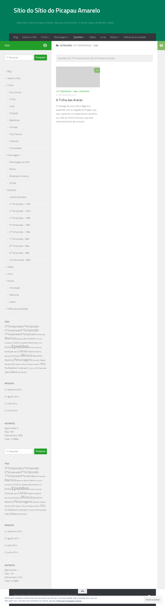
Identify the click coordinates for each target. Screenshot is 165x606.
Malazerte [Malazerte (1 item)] (31, 352)
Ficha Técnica (16, 134)
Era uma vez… (16, 92)
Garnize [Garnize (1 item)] (32, 347)
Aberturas (14, 295)
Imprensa (14, 141)
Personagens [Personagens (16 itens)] (23, 360)
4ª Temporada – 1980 (20, 218)
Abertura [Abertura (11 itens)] (10, 338)
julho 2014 (12, 403)
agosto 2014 (13, 396)
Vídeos (92, 37)
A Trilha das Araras (69, 100)
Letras (12, 301)
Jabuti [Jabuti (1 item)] (16, 352)
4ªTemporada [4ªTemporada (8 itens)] (30, 326)
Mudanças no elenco (19, 176)
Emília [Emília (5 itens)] (8, 347)
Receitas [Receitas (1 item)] (8, 364)
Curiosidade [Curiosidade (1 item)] (23, 343)
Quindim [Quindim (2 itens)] (36, 360)
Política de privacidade (135, 37)
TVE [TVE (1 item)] (36, 368)
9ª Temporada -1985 (19, 253)
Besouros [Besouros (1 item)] (19, 339)
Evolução (14, 113)
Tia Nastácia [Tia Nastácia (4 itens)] (11, 368)
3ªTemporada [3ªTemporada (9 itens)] (13, 326)
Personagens (60, 37)
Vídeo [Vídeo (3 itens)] (7, 372)
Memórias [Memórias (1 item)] (8, 356)
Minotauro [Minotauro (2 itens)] (16, 356)
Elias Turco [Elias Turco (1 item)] (38, 343)
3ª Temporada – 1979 (20, 211)
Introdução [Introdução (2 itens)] (9, 351)
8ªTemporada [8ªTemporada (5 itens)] (27, 334)
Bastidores (15, 120)
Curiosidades (16, 148)
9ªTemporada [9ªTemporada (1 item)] (40, 335)
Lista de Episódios (18, 197)
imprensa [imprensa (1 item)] (38, 347)
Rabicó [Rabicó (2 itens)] (43, 360)
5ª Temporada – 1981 (20, 225)
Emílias (13, 183)
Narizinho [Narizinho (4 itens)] (37, 355)
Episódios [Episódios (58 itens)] (20, 346)
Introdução (15, 288)
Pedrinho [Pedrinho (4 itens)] (9, 360)
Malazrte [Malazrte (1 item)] (38, 352)
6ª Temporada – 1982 (20, 232)
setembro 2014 (14, 389)
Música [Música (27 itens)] (26, 355)
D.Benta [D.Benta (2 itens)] (30, 343)
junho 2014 (12, 410)
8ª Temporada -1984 (19, 246)
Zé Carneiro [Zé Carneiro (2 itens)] (22, 372)
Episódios (78, 37)
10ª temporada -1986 (67, 91)
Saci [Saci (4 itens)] (13, 364)
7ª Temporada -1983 (19, 239)
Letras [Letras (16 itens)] (22, 351)
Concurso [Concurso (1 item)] (38, 339)
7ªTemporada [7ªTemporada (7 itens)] (12, 334)
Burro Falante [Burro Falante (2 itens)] (29, 339)
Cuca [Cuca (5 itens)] (15, 342)
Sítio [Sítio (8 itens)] (42, 364)
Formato (14, 127)
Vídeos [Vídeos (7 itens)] (13, 372)
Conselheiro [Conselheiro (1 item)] (9, 343)
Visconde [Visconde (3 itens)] (42, 368)
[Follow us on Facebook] (45, 45)
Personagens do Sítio (20, 162)
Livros (103, 37)
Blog (15, 37)
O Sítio (44, 37)
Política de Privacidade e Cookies (68, 601)
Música (113, 37)
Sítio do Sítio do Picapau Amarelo (57, 10)
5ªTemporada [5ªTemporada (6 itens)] (12, 330)
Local (12, 106)
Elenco (13, 169)
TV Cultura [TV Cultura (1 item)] (31, 368)
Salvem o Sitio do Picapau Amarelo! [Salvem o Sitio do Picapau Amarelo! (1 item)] (28, 364)
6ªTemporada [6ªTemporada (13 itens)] (29, 330)
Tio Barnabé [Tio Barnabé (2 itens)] (22, 368)
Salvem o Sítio (29, 37)
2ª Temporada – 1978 (20, 204)
